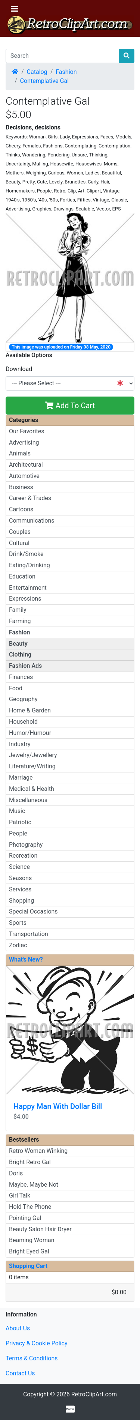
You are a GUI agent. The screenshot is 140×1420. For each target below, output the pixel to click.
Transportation (28, 934)
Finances (21, 677)
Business (21, 487)
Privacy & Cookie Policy (37, 1343)
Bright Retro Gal (30, 1162)
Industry (20, 744)
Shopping (21, 900)
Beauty (18, 643)
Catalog (37, 71)
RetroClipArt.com (94, 1394)
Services (20, 889)
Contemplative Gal (44, 80)
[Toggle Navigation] (14, 9)
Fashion (66, 71)
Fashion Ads (25, 665)
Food (15, 688)
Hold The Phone (30, 1206)
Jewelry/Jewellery (33, 755)
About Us (18, 1328)
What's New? (26, 959)
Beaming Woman (32, 1240)
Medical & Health (31, 788)
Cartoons (21, 509)
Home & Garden (30, 710)
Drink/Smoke (26, 553)
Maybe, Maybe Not (33, 1184)
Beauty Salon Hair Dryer (40, 1229)
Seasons (20, 878)
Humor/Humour (30, 732)
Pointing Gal (25, 1218)
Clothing (20, 654)
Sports (18, 922)
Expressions (25, 598)
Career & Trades (30, 498)
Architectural (26, 464)
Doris (16, 1173)
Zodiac (18, 945)
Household (23, 721)
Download (19, 369)
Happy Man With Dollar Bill (57, 1106)
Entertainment (28, 587)
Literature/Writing (32, 766)
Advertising (24, 442)
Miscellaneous (28, 800)
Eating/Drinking (29, 565)
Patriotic (20, 822)
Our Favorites (26, 431)
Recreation (23, 855)
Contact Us (20, 1373)
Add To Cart (70, 405)
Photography (26, 844)
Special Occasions (33, 911)
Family (18, 609)
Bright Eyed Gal (29, 1251)
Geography (23, 699)
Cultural (19, 543)
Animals (20, 453)
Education (22, 576)
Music (17, 810)
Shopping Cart (28, 1266)
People (18, 833)
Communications (32, 520)
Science (19, 866)
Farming (20, 621)
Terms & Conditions (32, 1358)
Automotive (24, 475)
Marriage (21, 777)
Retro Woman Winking (38, 1150)
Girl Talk (19, 1195)
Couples (20, 531)
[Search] (62, 56)
